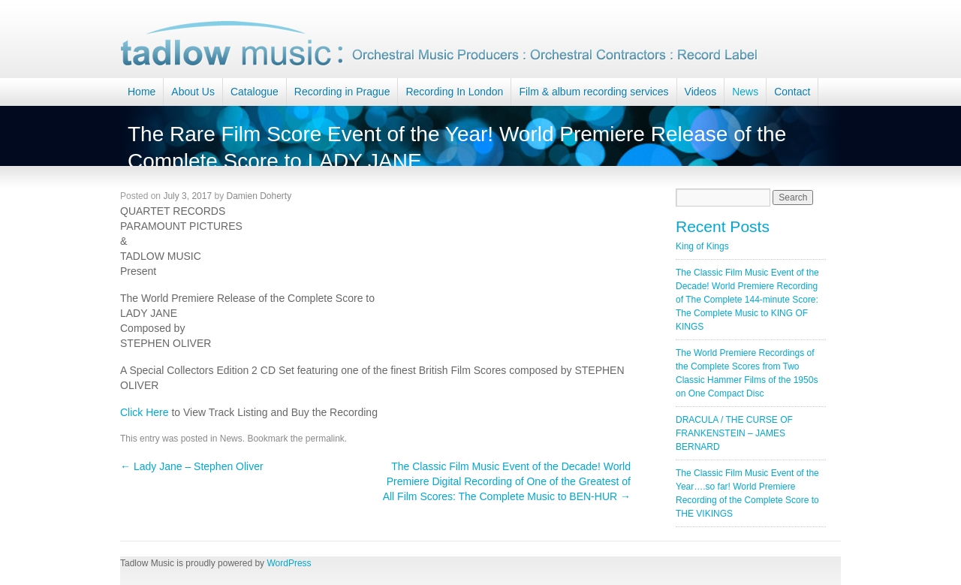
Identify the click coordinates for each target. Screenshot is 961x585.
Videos (701, 92)
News (745, 92)
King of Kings (702, 246)
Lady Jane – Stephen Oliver (192, 466)
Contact (792, 92)
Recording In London (454, 92)
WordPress (289, 563)
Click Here (144, 412)
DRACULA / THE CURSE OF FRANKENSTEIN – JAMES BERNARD (734, 433)
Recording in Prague (342, 92)
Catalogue (254, 92)
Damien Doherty (258, 196)
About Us (193, 92)
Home (141, 92)
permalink (325, 438)
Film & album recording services (593, 92)
